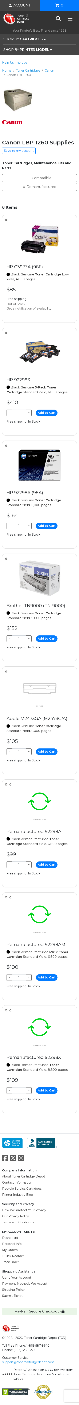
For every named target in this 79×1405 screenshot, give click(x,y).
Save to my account (19, 151)
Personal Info (12, 1244)
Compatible (39, 178)
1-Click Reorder (13, 1256)
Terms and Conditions (18, 1222)
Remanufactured (39, 186)
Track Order (10, 1262)
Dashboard (10, 1238)
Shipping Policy (13, 1290)
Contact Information (17, 1182)
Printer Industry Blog (17, 1195)
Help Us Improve (14, 62)
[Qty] (19, 413)
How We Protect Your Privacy (24, 1210)
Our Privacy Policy (15, 1216)
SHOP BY (24, 39)
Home (7, 70)
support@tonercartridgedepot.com (28, 1362)
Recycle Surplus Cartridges (22, 1188)
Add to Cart (47, 413)
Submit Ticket (12, 1296)
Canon (49, 70)
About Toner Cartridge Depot (23, 1176)
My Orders (9, 1250)
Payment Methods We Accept (24, 1283)
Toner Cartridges (28, 70)
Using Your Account (16, 1277)
